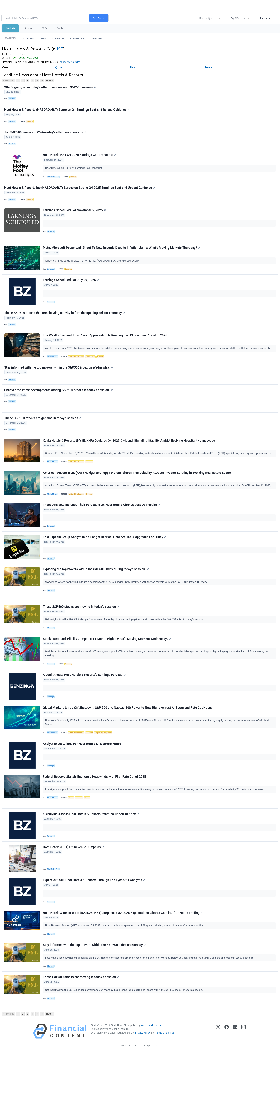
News (43, 38)
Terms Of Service (164, 1085)
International (77, 38)
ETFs (44, 28)
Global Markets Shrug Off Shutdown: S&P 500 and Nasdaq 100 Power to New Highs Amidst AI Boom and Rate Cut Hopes (128, 745)
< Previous (8, 80)
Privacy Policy (142, 1085)
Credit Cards (93, 373)
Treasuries (96, 38)
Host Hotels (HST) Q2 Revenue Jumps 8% (74, 891)
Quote (59, 67)
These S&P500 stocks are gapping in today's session (43, 440)
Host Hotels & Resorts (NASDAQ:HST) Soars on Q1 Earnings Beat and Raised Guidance (67, 112)
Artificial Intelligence (78, 373)
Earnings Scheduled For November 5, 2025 (74, 218)
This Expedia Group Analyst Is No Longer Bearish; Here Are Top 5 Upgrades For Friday (105, 565)
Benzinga (51, 240)
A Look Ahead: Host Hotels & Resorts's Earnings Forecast (85, 711)
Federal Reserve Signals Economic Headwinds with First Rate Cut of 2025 (94, 817)
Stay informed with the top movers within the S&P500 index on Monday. (95, 993)
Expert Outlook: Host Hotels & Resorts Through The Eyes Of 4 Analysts (94, 926)
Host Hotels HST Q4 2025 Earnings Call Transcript (80, 160)
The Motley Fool (54, 182)
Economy (70, 280)
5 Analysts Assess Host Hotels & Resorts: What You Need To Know (91, 857)
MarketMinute (53, 373)
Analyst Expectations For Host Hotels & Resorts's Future (84, 783)
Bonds (72, 838)
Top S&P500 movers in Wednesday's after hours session (46, 136)
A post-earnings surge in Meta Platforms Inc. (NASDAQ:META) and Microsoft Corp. (93, 271)
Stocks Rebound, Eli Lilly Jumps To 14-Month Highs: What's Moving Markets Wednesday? (107, 673)
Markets (10, 28)
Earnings (31, 124)
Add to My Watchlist (70, 61)
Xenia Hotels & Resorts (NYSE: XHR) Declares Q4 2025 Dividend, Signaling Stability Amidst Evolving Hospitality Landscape (129, 464)
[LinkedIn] (235, 1084)
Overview (28, 38)
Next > (49, 80)
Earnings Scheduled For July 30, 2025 (71, 293)
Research (210, 67)
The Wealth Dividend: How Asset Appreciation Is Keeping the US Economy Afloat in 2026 (105, 351)
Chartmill (12, 99)
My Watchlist (238, 18)
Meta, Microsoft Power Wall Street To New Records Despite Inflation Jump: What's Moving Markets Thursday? (122, 259)
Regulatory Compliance (107, 770)
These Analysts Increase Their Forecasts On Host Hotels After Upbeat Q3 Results (101, 531)
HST (59, 49)
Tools (59, 28)
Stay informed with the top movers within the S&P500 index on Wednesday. (59, 385)
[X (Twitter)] (218, 1084)
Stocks (28, 28)
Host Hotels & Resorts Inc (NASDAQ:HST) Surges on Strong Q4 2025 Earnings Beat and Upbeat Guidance (80, 194)
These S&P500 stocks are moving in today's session (81, 639)
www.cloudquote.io (151, 1077)
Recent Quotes (208, 18)
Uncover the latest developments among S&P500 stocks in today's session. (59, 409)
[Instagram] (243, 1084)
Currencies (58, 38)
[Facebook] (226, 1084)
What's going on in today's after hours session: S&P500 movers (50, 87)
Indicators (265, 18)
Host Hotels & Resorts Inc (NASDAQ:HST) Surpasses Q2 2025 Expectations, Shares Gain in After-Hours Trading (123, 960)
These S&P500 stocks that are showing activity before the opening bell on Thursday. (65, 327)
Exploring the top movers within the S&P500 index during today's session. (96, 599)
